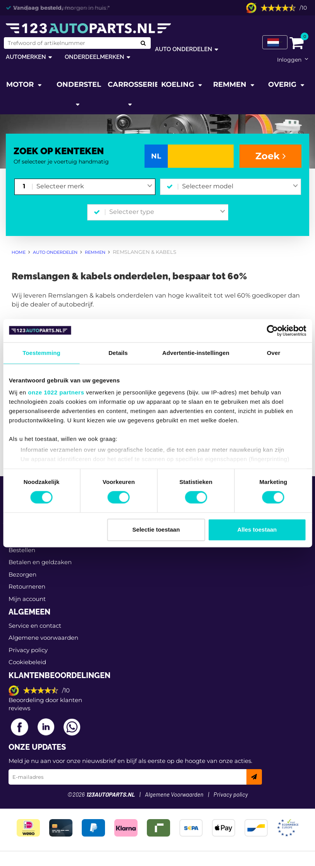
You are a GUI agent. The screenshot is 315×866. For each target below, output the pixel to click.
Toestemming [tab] (41, 352)
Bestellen (22, 550)
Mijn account (27, 599)
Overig (283, 84)
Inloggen (289, 59)
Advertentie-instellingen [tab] (195, 352)
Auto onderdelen (183, 49)
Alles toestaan (257, 529)
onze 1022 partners (56, 392)
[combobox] (94, 187)
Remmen (230, 84)
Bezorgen (22, 574)
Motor (21, 84)
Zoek (270, 156)
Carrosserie (132, 84)
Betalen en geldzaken (40, 562)
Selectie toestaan (156, 529)
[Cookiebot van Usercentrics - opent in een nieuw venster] (272, 330)
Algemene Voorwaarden (174, 795)
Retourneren (27, 586)
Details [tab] (118, 352)
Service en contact (35, 625)
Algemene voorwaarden (43, 637)
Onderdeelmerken (94, 56)
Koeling (178, 84)
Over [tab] (274, 352)
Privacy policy (28, 650)
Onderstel (79, 84)
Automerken (26, 56)
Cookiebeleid (27, 662)
